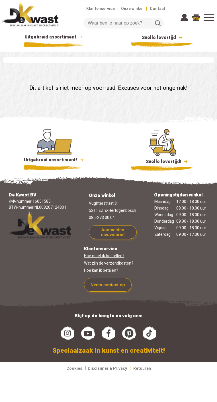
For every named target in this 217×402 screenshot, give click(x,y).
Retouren (142, 368)
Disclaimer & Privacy (107, 368)
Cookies (74, 368)
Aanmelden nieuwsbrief (112, 232)
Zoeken (157, 23)
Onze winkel (132, 9)
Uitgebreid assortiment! (54, 160)
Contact (157, 9)
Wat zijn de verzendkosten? (108, 263)
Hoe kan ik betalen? (101, 270)
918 (196, 19)
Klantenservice (100, 9)
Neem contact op (108, 284)
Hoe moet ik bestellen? (104, 256)
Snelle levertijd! (163, 161)
